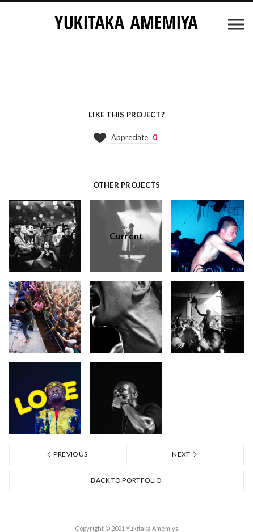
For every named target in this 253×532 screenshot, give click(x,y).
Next (185, 454)
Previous (67, 454)
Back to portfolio (126, 480)
